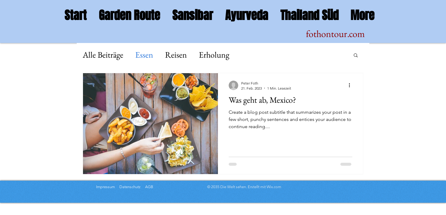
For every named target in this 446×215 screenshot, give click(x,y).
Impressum (105, 187)
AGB (148, 187)
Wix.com (274, 187)
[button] (356, 56)
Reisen (176, 54)
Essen (144, 54)
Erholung (214, 54)
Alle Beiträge (103, 54)
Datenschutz (130, 187)
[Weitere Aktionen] (351, 85)
